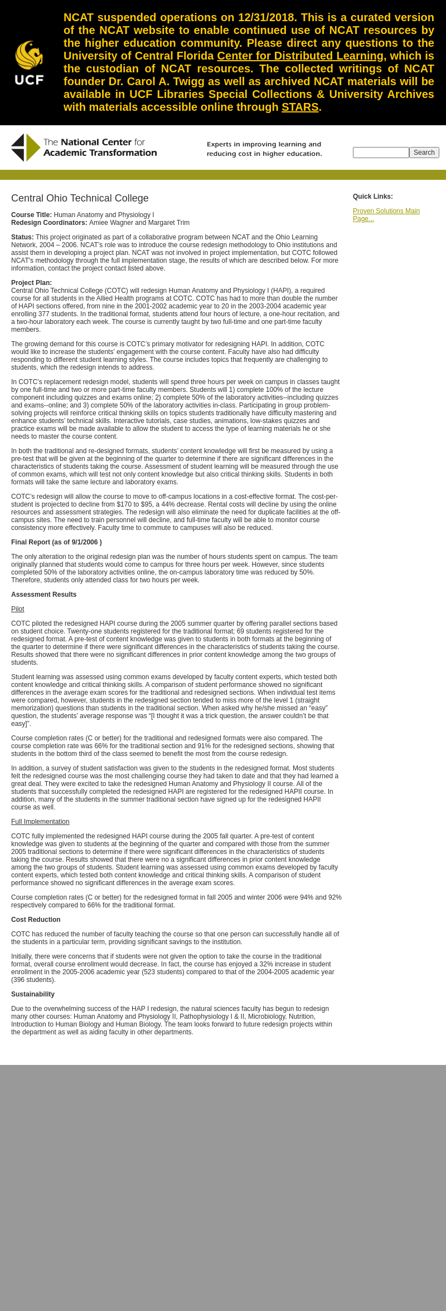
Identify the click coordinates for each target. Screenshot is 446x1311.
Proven (363, 211)
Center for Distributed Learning (300, 56)
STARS (300, 107)
